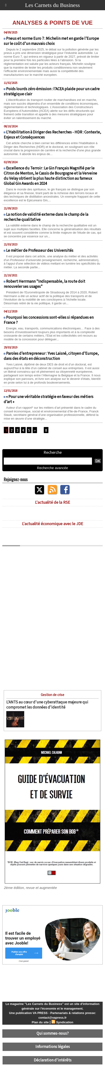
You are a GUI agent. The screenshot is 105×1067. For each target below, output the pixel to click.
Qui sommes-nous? (53, 1033)
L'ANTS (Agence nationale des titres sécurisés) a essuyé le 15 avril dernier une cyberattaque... (59, 717)
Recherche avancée (52, 468)
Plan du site (40, 1022)
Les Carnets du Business (52, 5)
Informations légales (52, 1046)
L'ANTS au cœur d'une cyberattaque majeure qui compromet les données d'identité (47, 705)
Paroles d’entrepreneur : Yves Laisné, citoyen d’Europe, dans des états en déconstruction (51, 356)
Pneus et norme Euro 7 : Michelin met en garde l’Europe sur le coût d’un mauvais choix (51, 41)
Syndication (64, 1022)
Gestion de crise (52, 695)
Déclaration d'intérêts (52, 1060)
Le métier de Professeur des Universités (39, 250)
